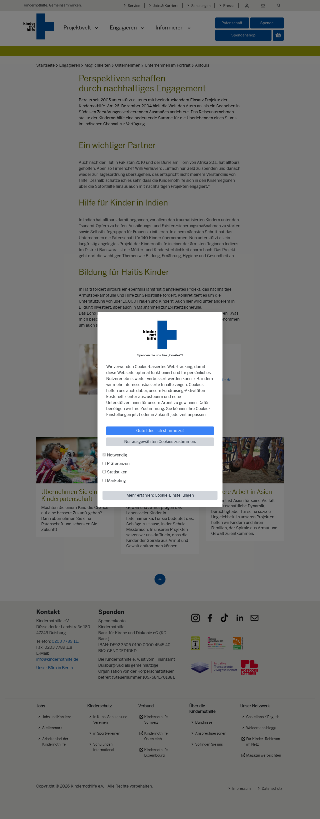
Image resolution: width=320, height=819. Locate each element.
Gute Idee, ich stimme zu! (160, 430)
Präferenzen (118, 463)
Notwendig (117, 455)
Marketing (116, 480)
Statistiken (117, 472)
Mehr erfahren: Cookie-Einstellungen (160, 495)
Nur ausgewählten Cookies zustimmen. (160, 441)
